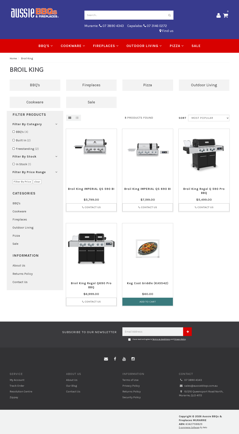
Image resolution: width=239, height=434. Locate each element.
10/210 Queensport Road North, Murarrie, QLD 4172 (201, 393)
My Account (17, 380)
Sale (196, 46)
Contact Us (20, 282)
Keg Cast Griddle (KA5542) (147, 283)
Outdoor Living (144, 46)
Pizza (177, 46)
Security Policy (131, 397)
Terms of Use (130, 380)
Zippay (14, 397)
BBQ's (45, 46)
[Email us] (106, 359)
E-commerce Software (189, 427)
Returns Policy (23, 274)
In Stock (23, 164)
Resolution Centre (21, 391)
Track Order (17, 385)
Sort (182, 118)
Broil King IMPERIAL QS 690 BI (147, 189)
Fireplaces (106, 46)
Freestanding (27, 149)
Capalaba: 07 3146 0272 (147, 26)
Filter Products (29, 115)
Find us (166, 31)
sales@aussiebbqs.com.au (198, 386)
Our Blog (71, 385)
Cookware (73, 46)
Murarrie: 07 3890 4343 (104, 26)
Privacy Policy (180, 339)
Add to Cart (148, 301)
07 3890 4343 (190, 380)
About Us (19, 265)
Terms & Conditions (161, 339)
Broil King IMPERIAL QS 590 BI (91, 189)
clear (37, 181)
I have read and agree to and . (157, 339)
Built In (23, 140)
